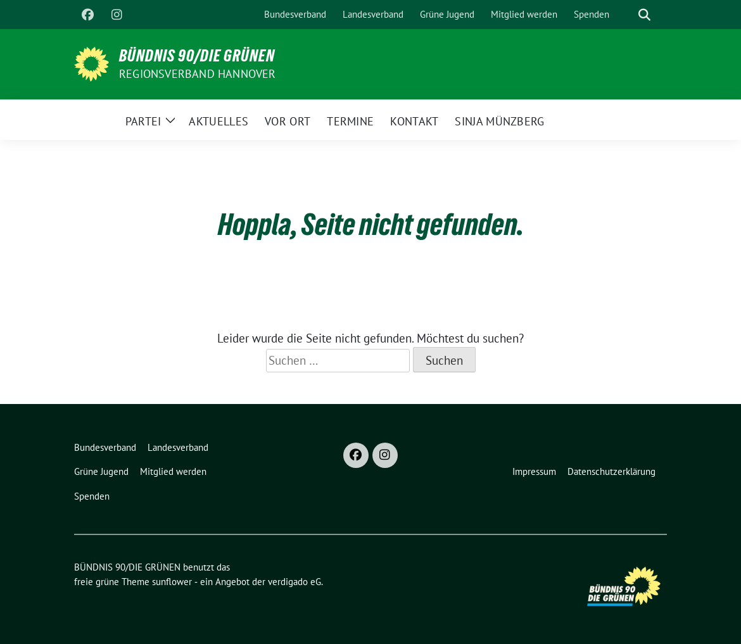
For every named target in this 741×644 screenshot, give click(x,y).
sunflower (172, 582)
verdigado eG (294, 582)
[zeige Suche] (644, 15)
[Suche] (626, 15)
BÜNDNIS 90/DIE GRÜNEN (197, 55)
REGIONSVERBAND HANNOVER (197, 73)
